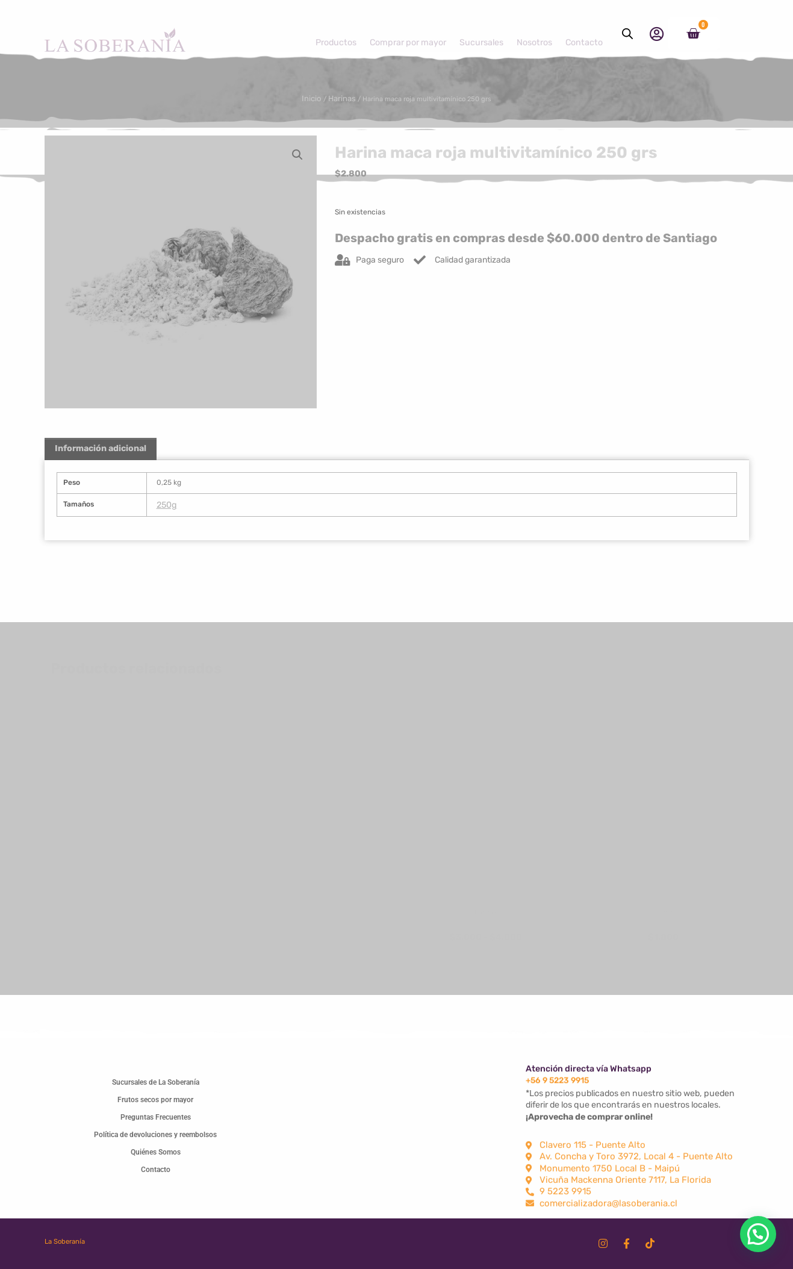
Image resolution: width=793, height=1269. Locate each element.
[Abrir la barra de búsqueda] (627, 33)
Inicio (301, 97)
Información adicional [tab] (100, 456)
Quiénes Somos (155, 1149)
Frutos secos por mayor (155, 1097)
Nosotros (534, 33)
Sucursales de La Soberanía (155, 1079)
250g (168, 517)
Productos (336, 33)
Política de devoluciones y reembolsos (155, 1131)
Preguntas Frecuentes (155, 1114)
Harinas (332, 97)
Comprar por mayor (408, 33)
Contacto (584, 33)
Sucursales (481, 33)
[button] (297, 155)
